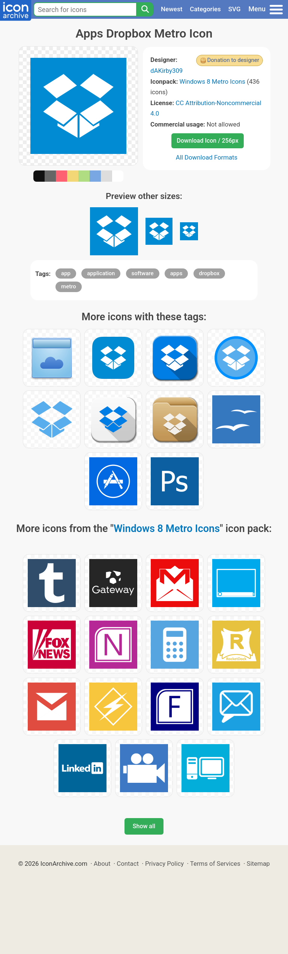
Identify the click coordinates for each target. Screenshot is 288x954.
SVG (234, 9)
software (143, 273)
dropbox (209, 273)
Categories (205, 9)
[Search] (144, 9)
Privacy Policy (164, 863)
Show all (144, 826)
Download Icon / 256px (207, 140)
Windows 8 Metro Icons (212, 81)
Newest (171, 9)
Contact (128, 863)
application (101, 273)
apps (176, 273)
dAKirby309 (166, 70)
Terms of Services (215, 863)
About (102, 863)
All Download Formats (207, 157)
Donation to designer (233, 60)
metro (68, 286)
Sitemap (258, 863)
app (65, 273)
